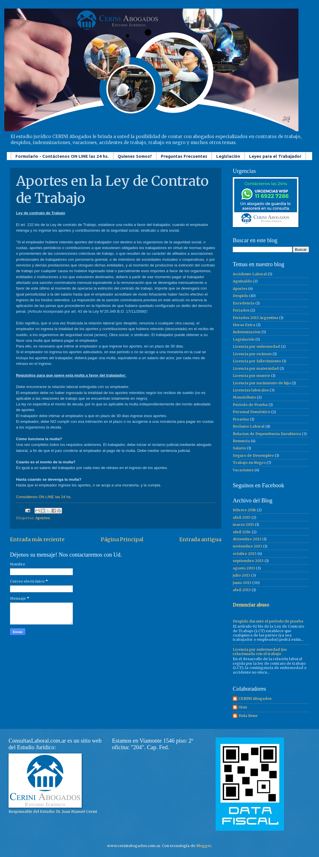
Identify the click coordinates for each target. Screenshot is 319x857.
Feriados (241, 310)
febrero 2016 (244, 510)
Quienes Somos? (135, 156)
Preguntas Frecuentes (184, 156)
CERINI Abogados (255, 698)
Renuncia (241, 440)
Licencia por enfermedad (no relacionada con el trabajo (260, 651)
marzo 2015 (243, 524)
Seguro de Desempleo (253, 455)
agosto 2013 (244, 568)
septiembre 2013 (248, 560)
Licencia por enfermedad (256, 346)
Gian (242, 707)
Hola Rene (248, 716)
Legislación (228, 156)
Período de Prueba (250, 404)
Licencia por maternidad (256, 368)
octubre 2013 (244, 553)
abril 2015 (241, 517)
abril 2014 (242, 531)
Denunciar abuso (251, 605)
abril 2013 (242, 589)
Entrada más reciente (37, 539)
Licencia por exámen (252, 353)
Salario (239, 448)
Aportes (42, 518)
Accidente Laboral (250, 274)
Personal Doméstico (251, 411)
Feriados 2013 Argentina (255, 317)
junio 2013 (242, 582)
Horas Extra (244, 324)
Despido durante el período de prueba (268, 621)
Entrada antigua (200, 539)
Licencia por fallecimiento (257, 361)
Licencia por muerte (251, 375)
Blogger (203, 845)
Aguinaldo (242, 281)
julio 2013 (241, 575)
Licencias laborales (251, 390)
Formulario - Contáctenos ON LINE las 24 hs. (62, 156)
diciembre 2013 (247, 539)
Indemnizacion (246, 332)
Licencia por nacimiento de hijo (262, 383)
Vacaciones (243, 470)
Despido (240, 295)
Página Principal (122, 539)
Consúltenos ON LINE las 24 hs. (44, 497)
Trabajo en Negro (249, 462)
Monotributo (244, 397)
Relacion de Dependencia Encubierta (267, 433)
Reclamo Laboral (248, 426)
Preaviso (241, 419)
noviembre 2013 (247, 546)
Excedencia (243, 303)
